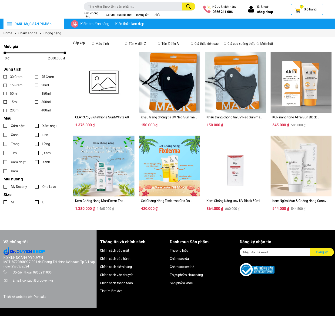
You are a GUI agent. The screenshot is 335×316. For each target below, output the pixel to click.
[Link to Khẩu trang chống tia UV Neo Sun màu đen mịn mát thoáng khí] (169, 117)
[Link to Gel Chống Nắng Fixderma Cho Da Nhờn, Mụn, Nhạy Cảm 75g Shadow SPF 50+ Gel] (169, 200)
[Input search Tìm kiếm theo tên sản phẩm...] (130, 6)
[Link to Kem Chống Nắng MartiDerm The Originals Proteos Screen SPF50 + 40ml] (104, 200)
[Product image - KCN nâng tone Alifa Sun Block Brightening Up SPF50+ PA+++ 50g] (301, 82)
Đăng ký (322, 252)
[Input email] (275, 252)
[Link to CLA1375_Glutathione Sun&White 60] (104, 117)
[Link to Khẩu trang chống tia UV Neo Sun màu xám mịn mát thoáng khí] (235, 117)
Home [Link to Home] (10, 33)
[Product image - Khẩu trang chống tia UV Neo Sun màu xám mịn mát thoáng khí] (235, 82)
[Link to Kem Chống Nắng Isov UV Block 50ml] (235, 200)
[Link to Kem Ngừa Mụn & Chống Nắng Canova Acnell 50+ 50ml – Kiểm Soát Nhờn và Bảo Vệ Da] (301, 200)
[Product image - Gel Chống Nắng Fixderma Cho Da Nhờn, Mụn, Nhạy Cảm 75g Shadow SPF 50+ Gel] (169, 166)
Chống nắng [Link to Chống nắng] (52, 33)
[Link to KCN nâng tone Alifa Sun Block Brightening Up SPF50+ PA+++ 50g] (301, 117)
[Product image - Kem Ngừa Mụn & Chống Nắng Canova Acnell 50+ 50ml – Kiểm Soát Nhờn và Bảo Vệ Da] (301, 166)
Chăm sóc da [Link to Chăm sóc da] (31, 33)
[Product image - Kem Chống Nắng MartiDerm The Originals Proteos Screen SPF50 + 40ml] (103, 166)
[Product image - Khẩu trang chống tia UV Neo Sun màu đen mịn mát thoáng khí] (169, 82)
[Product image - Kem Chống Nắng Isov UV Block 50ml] (235, 166)
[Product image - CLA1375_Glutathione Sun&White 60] (103, 82)
